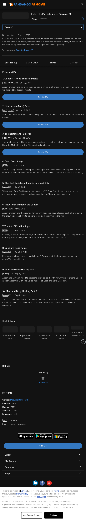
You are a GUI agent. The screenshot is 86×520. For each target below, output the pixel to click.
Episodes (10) (11, 63)
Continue (53, 515)
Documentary (16, 400)
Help (7, 473)
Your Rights (41, 497)
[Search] (82, 4)
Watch (8, 454)
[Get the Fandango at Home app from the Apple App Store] (26, 436)
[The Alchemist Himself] (61, 341)
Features (9, 467)
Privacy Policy (22, 494)
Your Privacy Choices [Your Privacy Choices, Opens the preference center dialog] (31, 515)
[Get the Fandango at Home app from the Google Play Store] (44, 436)
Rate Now (43, 382)
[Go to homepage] (27, 4)
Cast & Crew (31, 63)
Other (27, 400)
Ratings (53, 63)
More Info (74, 63)
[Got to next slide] (83, 341)
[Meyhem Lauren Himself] (44, 341)
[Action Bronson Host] (10, 341)
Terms (56, 491)
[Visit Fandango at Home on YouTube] (49, 484)
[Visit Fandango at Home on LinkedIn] (35, 484)
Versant (24, 491)
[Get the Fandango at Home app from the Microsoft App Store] (61, 436)
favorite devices (24, 50)
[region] (43, 503)
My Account (11, 461)
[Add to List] (82, 18)
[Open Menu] (4, 4)
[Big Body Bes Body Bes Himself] (27, 341)
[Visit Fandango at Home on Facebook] (42, 484)
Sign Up (43, 446)
